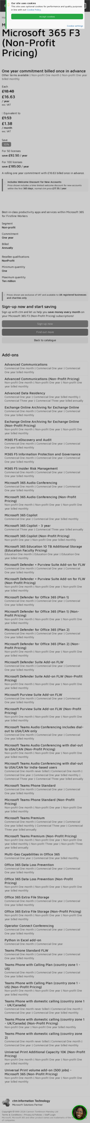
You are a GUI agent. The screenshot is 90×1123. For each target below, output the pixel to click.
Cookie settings (75, 25)
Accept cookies (47, 16)
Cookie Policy (34, 9)
